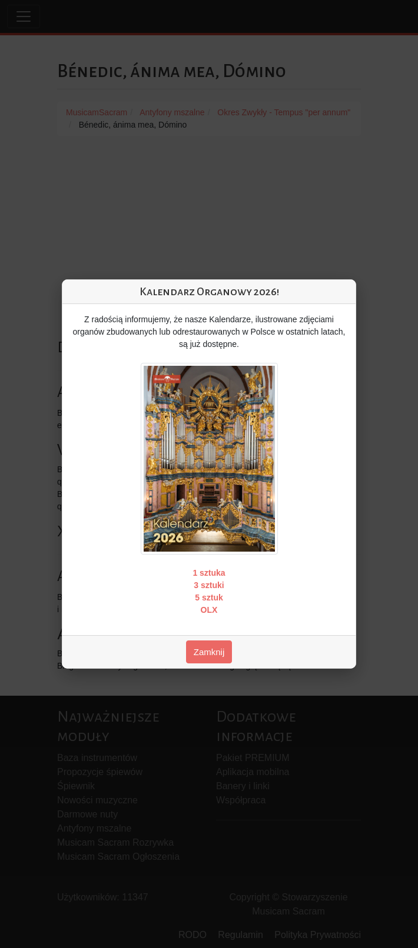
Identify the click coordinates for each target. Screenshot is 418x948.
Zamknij (209, 652)
